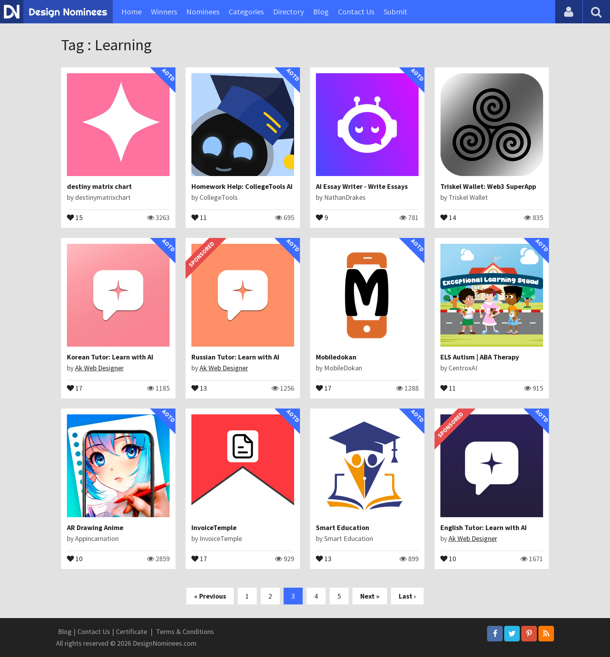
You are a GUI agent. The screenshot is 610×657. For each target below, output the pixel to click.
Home (131, 11)
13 (199, 387)
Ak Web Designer (99, 367)
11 (199, 217)
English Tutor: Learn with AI (483, 527)
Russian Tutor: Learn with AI (235, 356)
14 (448, 217)
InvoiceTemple (214, 527)
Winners (164, 11)
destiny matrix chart (99, 186)
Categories (246, 11)
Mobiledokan (336, 356)
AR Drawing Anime (95, 527)
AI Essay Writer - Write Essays (362, 186)
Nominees (202, 11)
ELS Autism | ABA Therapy (479, 356)
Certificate (131, 631)
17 (74, 387)
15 (74, 217)
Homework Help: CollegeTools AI (242, 186)
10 (74, 558)
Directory (288, 11)
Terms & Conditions (185, 631)
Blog (321, 11)
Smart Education (342, 527)
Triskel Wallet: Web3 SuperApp (488, 186)
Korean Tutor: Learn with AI (110, 356)
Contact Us (356, 11)
